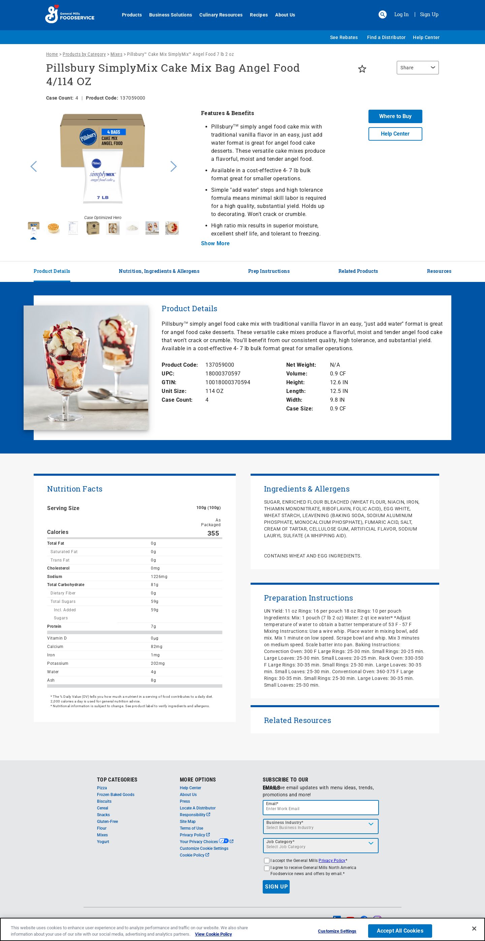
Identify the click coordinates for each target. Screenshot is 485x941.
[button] (383, 14)
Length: (296, 391)
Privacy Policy (195, 835)
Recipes (255, 14)
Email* (272, 803)
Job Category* (280, 841)
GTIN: (169, 382)
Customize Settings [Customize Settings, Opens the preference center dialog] (337, 931)
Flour (101, 828)
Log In (401, 14)
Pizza (102, 788)
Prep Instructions (269, 271)
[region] (416, 71)
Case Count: (177, 400)
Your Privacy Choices (206, 841)
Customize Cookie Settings (204, 848)
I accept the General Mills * (308, 860)
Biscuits (104, 801)
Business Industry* (284, 822)
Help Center (426, 37)
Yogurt (103, 841)
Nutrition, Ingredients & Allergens (159, 271)
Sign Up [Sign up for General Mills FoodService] (429, 14)
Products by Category (84, 54)
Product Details (52, 271)
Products (128, 14)
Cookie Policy (194, 855)
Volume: (297, 373)
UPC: (168, 373)
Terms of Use (191, 828)
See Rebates (344, 37)
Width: (294, 400)
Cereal (102, 808)
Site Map (188, 821)
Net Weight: (301, 365)
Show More (215, 243)
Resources (439, 271)
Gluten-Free (107, 821)
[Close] (474, 928)
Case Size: (300, 408)
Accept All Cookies (400, 931)
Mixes (116, 54)
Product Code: (180, 365)
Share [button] (407, 67)
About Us (281, 14)
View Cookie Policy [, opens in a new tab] (213, 934)
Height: (295, 382)
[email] (321, 807)
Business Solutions (167, 14)
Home (52, 54)
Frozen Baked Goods (115, 794)
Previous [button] (32, 165)
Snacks (103, 814)
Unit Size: (174, 391)
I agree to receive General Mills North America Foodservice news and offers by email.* (313, 870)
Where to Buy (395, 116)
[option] (103, 165)
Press (185, 801)
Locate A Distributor (198, 808)
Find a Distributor (386, 37)
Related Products (358, 271)
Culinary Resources (217, 14)
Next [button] (174, 165)
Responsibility (195, 814)
